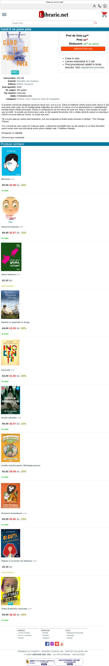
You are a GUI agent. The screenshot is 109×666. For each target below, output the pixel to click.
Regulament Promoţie (75, 633)
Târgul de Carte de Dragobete (45, 99)
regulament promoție (92, 67)
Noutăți (45, 633)
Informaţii (70, 635)
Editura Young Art (25, 84)
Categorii (45, 638)
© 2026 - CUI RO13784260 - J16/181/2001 (54, 654)
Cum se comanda (24, 635)
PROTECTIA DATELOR (76, 651)
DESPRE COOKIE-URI (52, 651)
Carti (27, 99)
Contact (21, 638)
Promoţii (45, 635)
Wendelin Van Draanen (28, 81)
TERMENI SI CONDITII (28, 651)
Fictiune (20, 99)
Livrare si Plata (24, 633)
